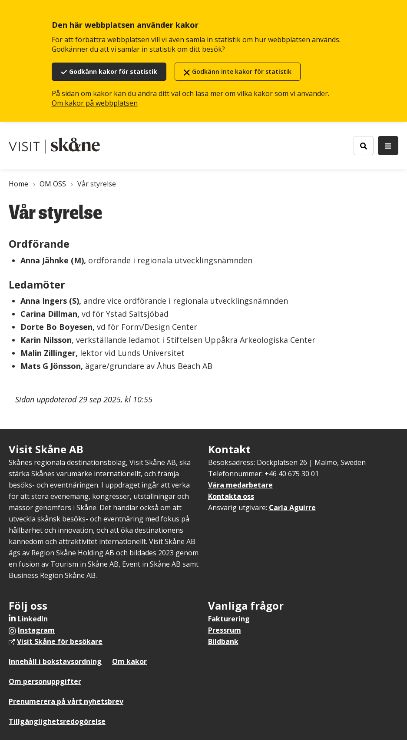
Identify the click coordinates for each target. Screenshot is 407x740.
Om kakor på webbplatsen (95, 103)
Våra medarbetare (240, 485)
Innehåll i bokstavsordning (55, 661)
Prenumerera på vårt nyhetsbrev (66, 701)
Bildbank (223, 641)
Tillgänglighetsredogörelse (57, 721)
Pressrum (224, 630)
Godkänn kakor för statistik (113, 71)
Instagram (36, 630)
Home (18, 184)
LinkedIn (33, 619)
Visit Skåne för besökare (60, 641)
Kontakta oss (231, 496)
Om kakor (129, 661)
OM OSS (53, 184)
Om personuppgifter (45, 681)
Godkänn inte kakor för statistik (241, 71)
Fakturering (229, 619)
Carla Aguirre (292, 507)
